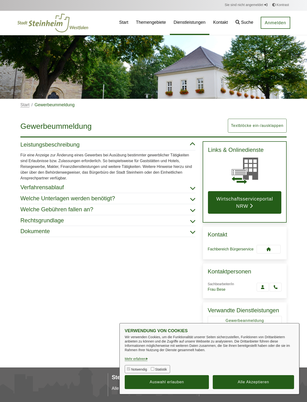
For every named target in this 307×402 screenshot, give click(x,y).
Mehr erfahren (135, 359)
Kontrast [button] (280, 5)
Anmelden (275, 22)
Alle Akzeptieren (253, 382)
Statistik (161, 369)
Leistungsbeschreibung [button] (107, 144)
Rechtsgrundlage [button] (107, 220)
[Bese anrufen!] (276, 287)
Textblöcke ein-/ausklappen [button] (257, 126)
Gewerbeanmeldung (244, 321)
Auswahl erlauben (167, 382)
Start (25, 104)
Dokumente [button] (107, 231)
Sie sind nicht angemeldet (246, 5)
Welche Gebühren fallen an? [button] (107, 209)
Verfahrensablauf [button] (107, 187)
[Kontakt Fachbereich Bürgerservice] (269, 249)
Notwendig (139, 369)
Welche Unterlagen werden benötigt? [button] (107, 198)
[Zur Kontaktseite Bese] (263, 287)
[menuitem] (123, 23)
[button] (244, 23)
